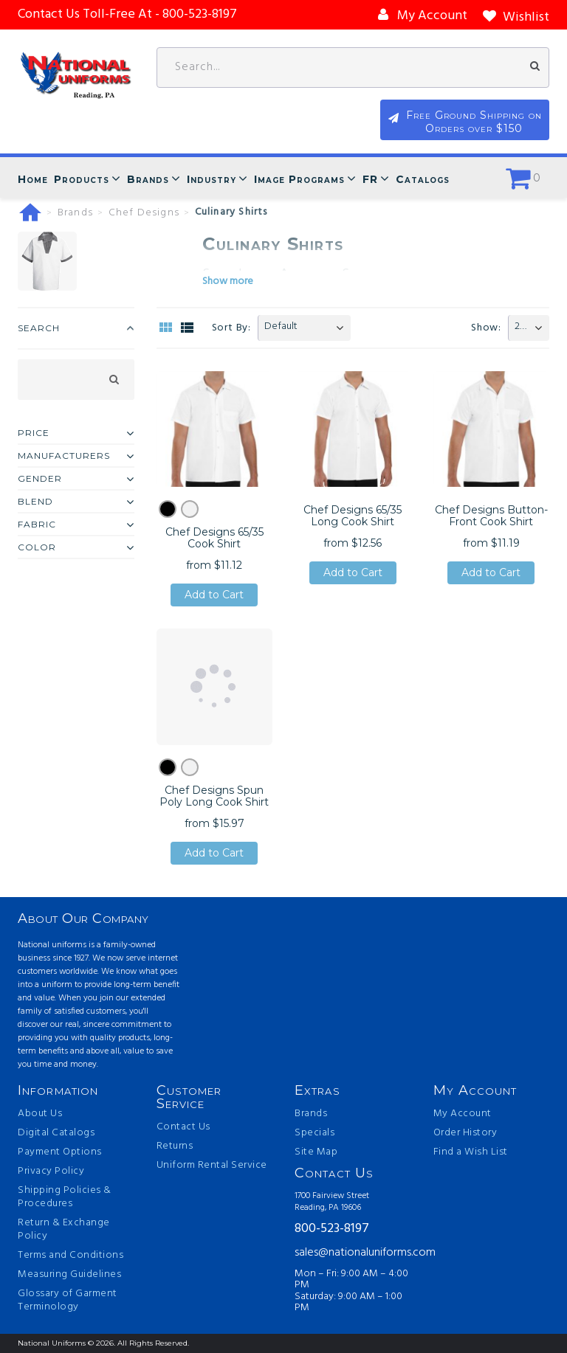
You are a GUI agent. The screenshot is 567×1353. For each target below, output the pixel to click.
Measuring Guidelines (69, 1274)
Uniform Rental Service (212, 1165)
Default (281, 326)
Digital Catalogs (56, 1133)
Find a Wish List (470, 1152)
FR (370, 179)
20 (520, 326)
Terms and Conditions (70, 1255)
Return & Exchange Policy (64, 1230)
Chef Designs (144, 213)
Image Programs (299, 179)
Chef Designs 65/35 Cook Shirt (214, 537)
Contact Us (183, 1127)
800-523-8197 (332, 1229)
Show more (227, 281)
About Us (40, 1114)
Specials (314, 1133)
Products (81, 179)
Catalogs (423, 179)
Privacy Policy (51, 1171)
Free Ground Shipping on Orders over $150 (475, 121)
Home (33, 179)
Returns (175, 1146)
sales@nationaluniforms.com (353, 1252)
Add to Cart (214, 595)
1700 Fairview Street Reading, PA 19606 (332, 1202)
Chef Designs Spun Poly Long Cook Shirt (214, 796)
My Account (462, 1114)
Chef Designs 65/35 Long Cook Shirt (352, 515)
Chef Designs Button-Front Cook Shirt (491, 515)
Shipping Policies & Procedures (64, 1197)
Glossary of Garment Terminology (67, 1300)
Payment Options (60, 1152)
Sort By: (231, 327)
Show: (486, 327)
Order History (465, 1133)
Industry (211, 179)
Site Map (316, 1152)
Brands (148, 179)
